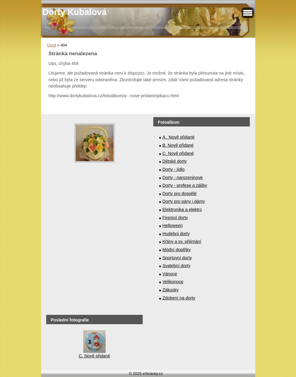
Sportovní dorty (177, 257)
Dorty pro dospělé (179, 193)
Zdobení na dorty (178, 298)
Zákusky (170, 289)
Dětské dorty (174, 161)
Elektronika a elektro (182, 209)
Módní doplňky (176, 249)
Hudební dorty (175, 233)
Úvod (51, 45)
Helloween (172, 225)
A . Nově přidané (178, 137)
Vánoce (169, 273)
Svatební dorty (176, 265)
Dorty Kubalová (75, 12)
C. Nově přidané (178, 153)
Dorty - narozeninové (182, 177)
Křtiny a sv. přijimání (181, 241)
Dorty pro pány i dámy (183, 201)
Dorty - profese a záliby (184, 185)
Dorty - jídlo (173, 169)
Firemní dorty (175, 217)
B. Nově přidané (177, 145)
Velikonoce (172, 281)
